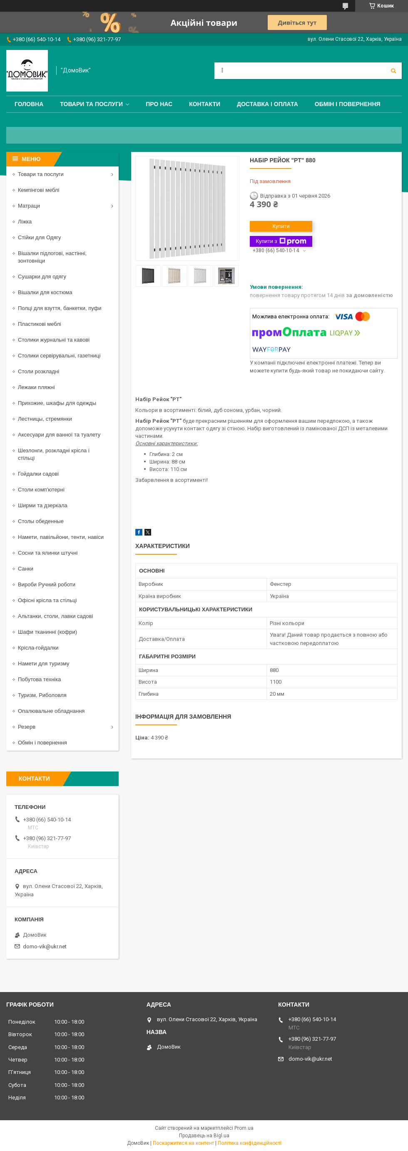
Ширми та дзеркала (42, 505)
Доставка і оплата (267, 104)
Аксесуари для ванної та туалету (59, 435)
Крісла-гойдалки (38, 648)
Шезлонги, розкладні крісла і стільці (54, 454)
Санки (25, 569)
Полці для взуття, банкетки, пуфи (60, 308)
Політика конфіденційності (249, 1143)
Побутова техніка (39, 679)
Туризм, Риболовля (42, 695)
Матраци (29, 206)
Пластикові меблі (39, 324)
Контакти (204, 104)
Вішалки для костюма (45, 292)
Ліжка (25, 221)
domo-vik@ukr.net (45, 946)
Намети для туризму (44, 663)
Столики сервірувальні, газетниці (59, 355)
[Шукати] (393, 70)
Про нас (159, 104)
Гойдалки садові (38, 474)
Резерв (26, 727)
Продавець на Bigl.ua (204, 1136)
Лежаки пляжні (36, 387)
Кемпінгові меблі (38, 190)
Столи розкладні (38, 371)
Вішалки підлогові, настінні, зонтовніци (52, 257)
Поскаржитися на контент (183, 1143)
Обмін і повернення (348, 104)
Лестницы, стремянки (45, 419)
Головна (29, 104)
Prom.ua (244, 1128)
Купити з (281, 241)
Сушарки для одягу (42, 276)
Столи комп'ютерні (41, 489)
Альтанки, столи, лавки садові (55, 616)
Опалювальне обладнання (51, 711)
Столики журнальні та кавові (54, 340)
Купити (281, 226)
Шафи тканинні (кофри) (47, 632)
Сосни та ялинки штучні (47, 553)
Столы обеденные (41, 521)
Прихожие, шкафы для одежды (57, 403)
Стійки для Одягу (39, 237)
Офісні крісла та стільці (47, 600)
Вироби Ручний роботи (46, 584)
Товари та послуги (91, 104)
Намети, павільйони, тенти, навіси (61, 537)
